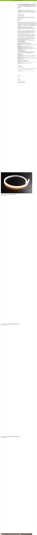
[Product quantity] (22, 13)
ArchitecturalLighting (20, 17)
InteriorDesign (27, 17)
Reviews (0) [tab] (19, 20)
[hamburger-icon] (11, 2)
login (2, 73)
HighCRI (24, 17)
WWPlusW (22, 18)
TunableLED (19, 18)
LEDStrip (30, 17)
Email (1, 70)
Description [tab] (19, 19)
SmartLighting (32, 17)
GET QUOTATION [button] (4, 141)
